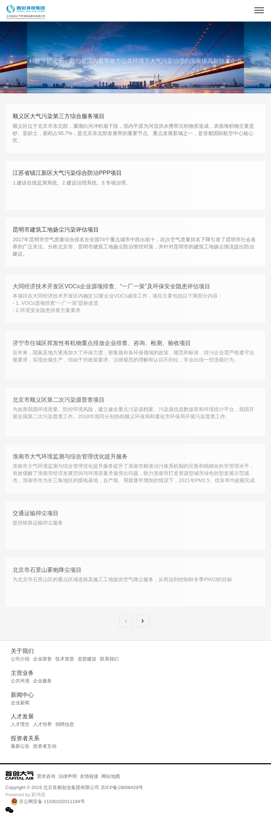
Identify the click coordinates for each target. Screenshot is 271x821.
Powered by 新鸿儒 (25, 794)
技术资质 (64, 659)
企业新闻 (20, 702)
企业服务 (42, 681)
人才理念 (20, 724)
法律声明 (67, 776)
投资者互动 (44, 746)
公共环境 (20, 681)
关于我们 (22, 651)
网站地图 (110, 776)
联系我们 (109, 659)
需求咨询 (46, 776)
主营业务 (22, 673)
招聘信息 (64, 724)
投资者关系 (25, 738)
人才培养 (42, 724)
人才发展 (22, 716)
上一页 (125, 621)
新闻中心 (22, 695)
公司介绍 (20, 659)
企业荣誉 (42, 659)
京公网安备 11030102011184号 (48, 801)
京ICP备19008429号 (122, 787)
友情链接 (89, 776)
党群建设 (87, 659)
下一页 (142, 621)
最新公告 (20, 746)
